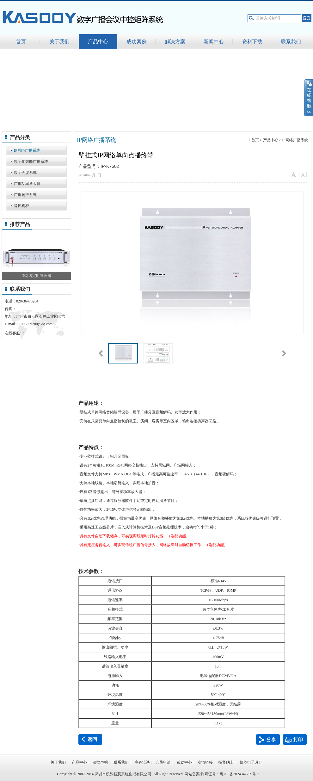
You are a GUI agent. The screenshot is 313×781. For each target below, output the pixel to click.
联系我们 (121, 762)
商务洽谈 (142, 762)
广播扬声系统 (25, 194)
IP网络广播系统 (27, 150)
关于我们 (58, 762)
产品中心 (270, 140)
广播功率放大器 (27, 183)
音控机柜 (21, 206)
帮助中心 (184, 762)
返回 (90, 739)
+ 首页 (253, 140)
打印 (295, 739)
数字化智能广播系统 (31, 161)
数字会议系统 (25, 172)
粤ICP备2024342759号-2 (239, 774)
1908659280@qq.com (36, 324)
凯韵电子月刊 (251, 762)
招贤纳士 (226, 762)
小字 (303, 175)
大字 (293, 175)
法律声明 (100, 762)
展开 (308, 97)
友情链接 (205, 762)
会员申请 (163, 762)
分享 (268, 739)
